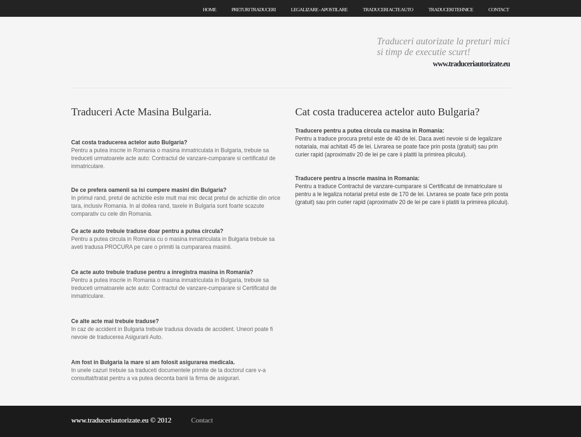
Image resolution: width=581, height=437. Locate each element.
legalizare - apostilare (319, 9)
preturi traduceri (253, 9)
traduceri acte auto (388, 9)
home (209, 9)
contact (498, 9)
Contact (202, 420)
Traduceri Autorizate (141, 51)
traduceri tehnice (450, 9)
